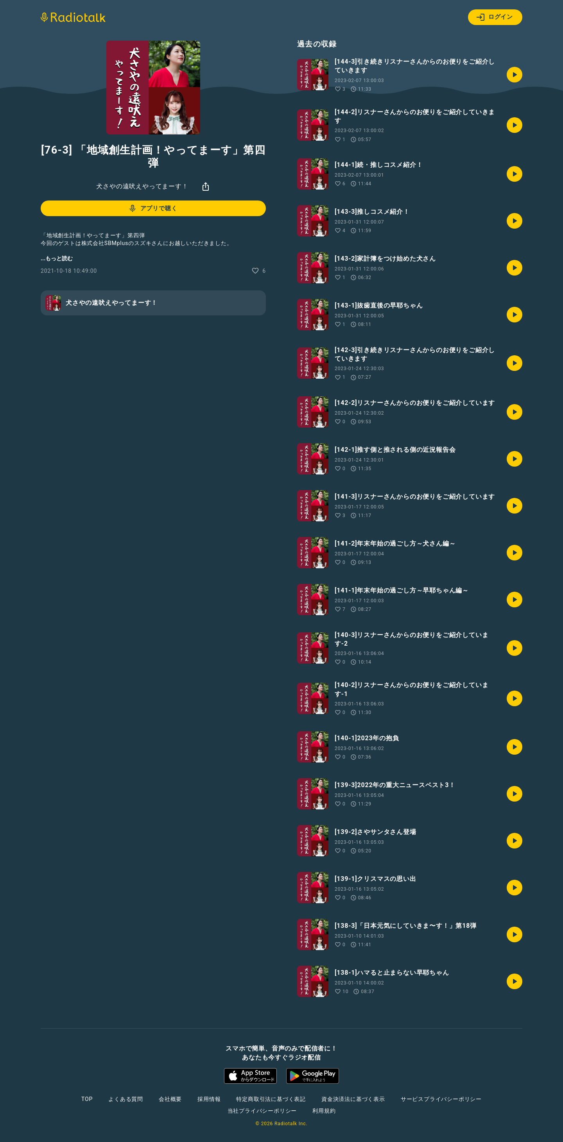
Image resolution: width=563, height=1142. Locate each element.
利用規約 (323, 1111)
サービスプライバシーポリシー (441, 1099)
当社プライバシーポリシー (262, 1111)
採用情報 (209, 1099)
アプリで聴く (153, 208)
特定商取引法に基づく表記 (271, 1099)
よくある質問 (125, 1099)
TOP (87, 1099)
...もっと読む (57, 258)
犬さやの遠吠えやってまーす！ (142, 186)
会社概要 (170, 1099)
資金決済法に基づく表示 (353, 1099)
